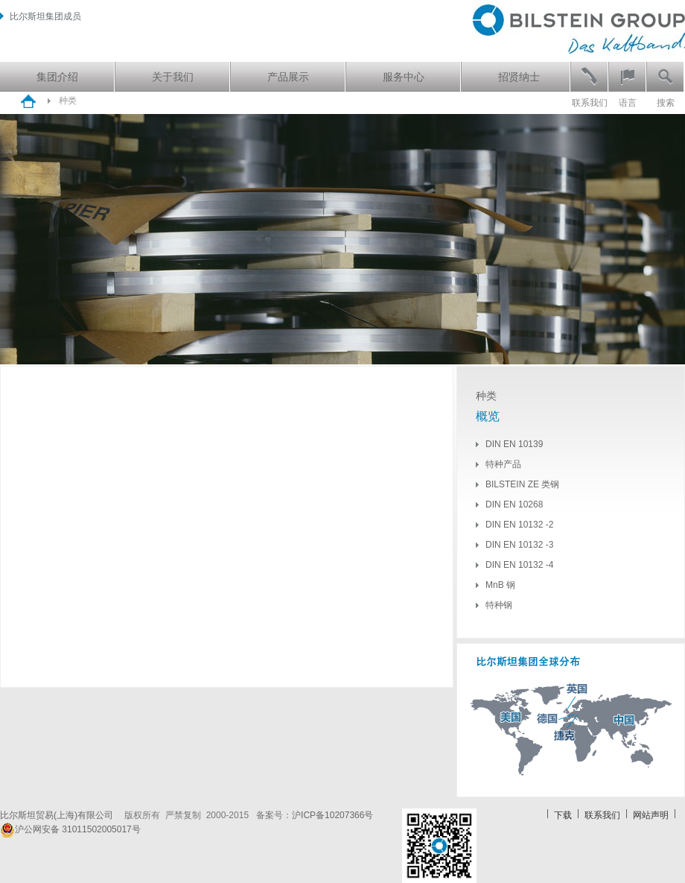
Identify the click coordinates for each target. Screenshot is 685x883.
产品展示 (288, 77)
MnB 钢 (500, 585)
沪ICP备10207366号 (332, 815)
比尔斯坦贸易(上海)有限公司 (61, 815)
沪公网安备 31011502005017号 (70, 830)
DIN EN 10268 (514, 504)
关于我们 (173, 77)
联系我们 (590, 103)
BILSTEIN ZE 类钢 (522, 484)
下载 (563, 815)
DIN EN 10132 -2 (519, 524)
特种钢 (498, 605)
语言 (628, 103)
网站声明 (651, 815)
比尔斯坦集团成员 (40, 16)
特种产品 (503, 464)
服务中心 (403, 77)
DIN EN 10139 (514, 444)
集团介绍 (57, 77)
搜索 (666, 103)
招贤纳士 (519, 77)
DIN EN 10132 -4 (519, 565)
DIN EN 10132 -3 (519, 544)
